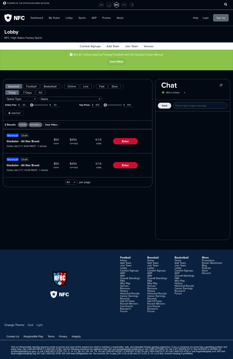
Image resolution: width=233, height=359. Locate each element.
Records (125, 298)
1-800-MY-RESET (35, 349)
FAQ (122, 281)
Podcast (206, 268)
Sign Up (220, 18)
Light (39, 325)
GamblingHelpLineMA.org (128, 349)
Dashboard (37, 18)
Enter (125, 141)
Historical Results (130, 293)
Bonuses (125, 288)
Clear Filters (51, 124)
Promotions (208, 260)
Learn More (116, 61)
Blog (204, 265)
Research (125, 308)
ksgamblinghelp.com (206, 351)
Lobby (69, 18)
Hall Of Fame (127, 301)
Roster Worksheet (212, 263)
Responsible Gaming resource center (37, 347)
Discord (206, 273)
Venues (148, 46)
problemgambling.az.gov (23, 351)
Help (195, 18)
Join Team (131, 46)
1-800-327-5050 (156, 349)
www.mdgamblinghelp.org (23, 353)
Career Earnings (129, 296)
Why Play (125, 283)
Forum (123, 311)
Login (206, 18)
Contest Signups (90, 46)
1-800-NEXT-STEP (53, 351)
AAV (122, 275)
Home (123, 260)
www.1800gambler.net (81, 353)
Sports (82, 18)
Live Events (126, 306)
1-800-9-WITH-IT (156, 351)
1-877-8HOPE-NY (181, 349)
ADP (94, 18)
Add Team (112, 46)
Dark (30, 325)
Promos (106, 18)
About (120, 18)
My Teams (54, 18)
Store (205, 270)
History (124, 291)
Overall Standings (130, 278)
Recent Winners (129, 303)
